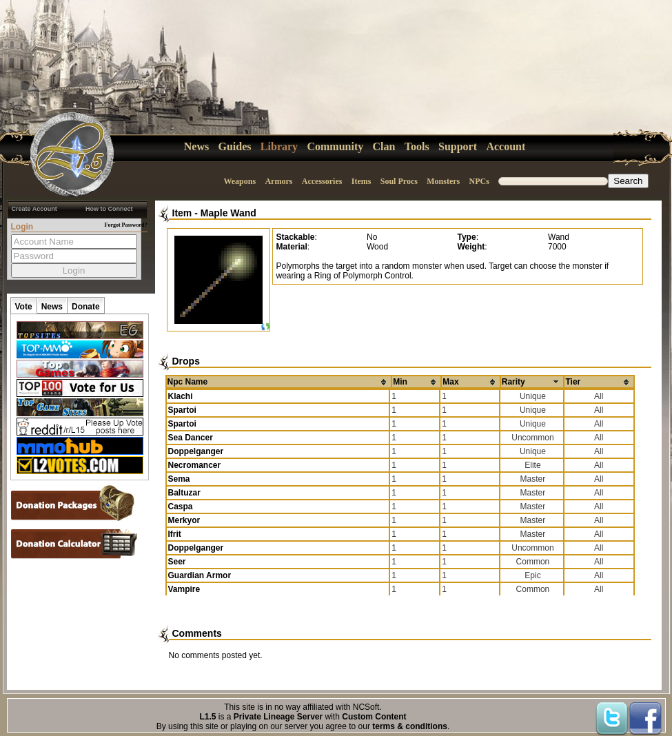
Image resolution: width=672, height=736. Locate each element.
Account (505, 146)
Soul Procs (399, 181)
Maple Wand (228, 212)
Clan (384, 146)
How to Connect (109, 208)
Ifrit (174, 534)
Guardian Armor (200, 575)
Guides (235, 146)
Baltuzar (184, 493)
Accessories (322, 181)
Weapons (239, 181)
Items (361, 181)
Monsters (443, 181)
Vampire (184, 589)
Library (279, 146)
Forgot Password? (126, 225)
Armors (278, 181)
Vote (23, 306)
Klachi (180, 396)
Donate (86, 306)
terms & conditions (409, 726)
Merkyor (184, 520)
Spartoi (182, 410)
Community (335, 146)
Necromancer (194, 465)
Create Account (34, 208)
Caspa (180, 506)
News (196, 146)
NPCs (479, 181)
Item (182, 212)
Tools (417, 146)
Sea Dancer (190, 437)
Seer (177, 561)
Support (457, 146)
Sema (179, 479)
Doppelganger (196, 451)
